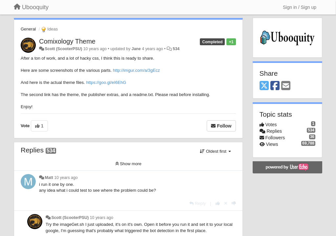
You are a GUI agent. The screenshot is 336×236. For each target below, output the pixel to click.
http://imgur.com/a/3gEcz (136, 70)
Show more (128, 163)
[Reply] (197, 203)
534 (176, 49)
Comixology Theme (67, 41)
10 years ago (65, 177)
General (28, 29)
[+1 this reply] (218, 203)
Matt (49, 177)
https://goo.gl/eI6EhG (106, 82)
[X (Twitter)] (264, 86)
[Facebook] (275, 86)
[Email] (285, 86)
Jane (136, 49)
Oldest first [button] (215, 151)
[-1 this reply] (234, 203)
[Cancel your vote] (225, 203)
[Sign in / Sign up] (299, 7)
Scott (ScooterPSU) (63, 49)
